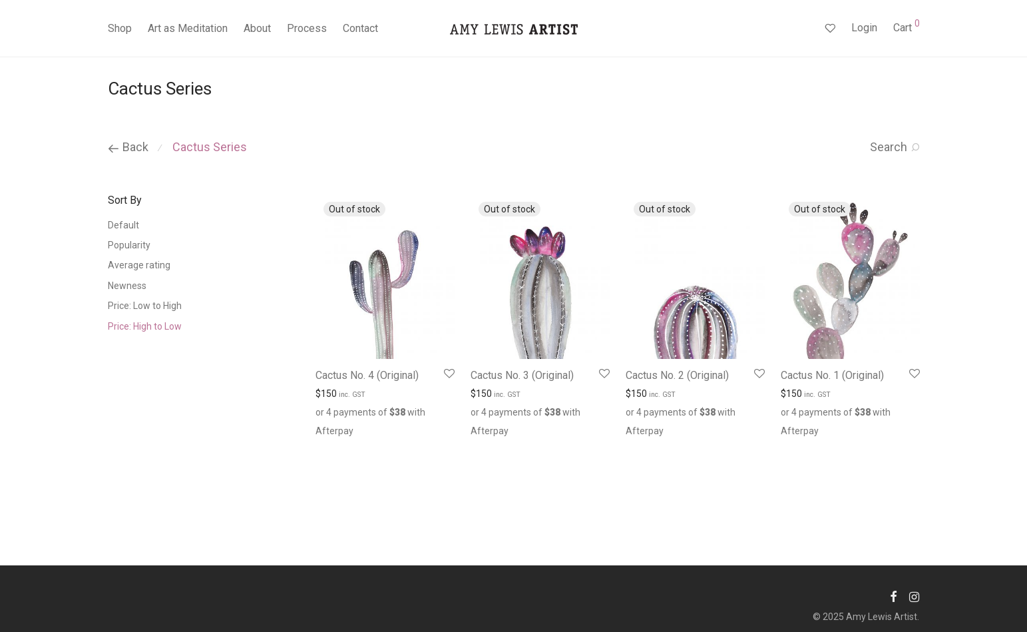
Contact (360, 28)
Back (128, 147)
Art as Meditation (188, 28)
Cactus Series (209, 147)
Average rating (139, 265)
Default (123, 225)
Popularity (129, 245)
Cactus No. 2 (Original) (677, 375)
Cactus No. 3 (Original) (522, 375)
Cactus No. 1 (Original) (832, 375)
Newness (127, 285)
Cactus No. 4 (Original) (367, 375)
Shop (120, 28)
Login (864, 27)
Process (307, 28)
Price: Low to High (145, 305)
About (257, 28)
